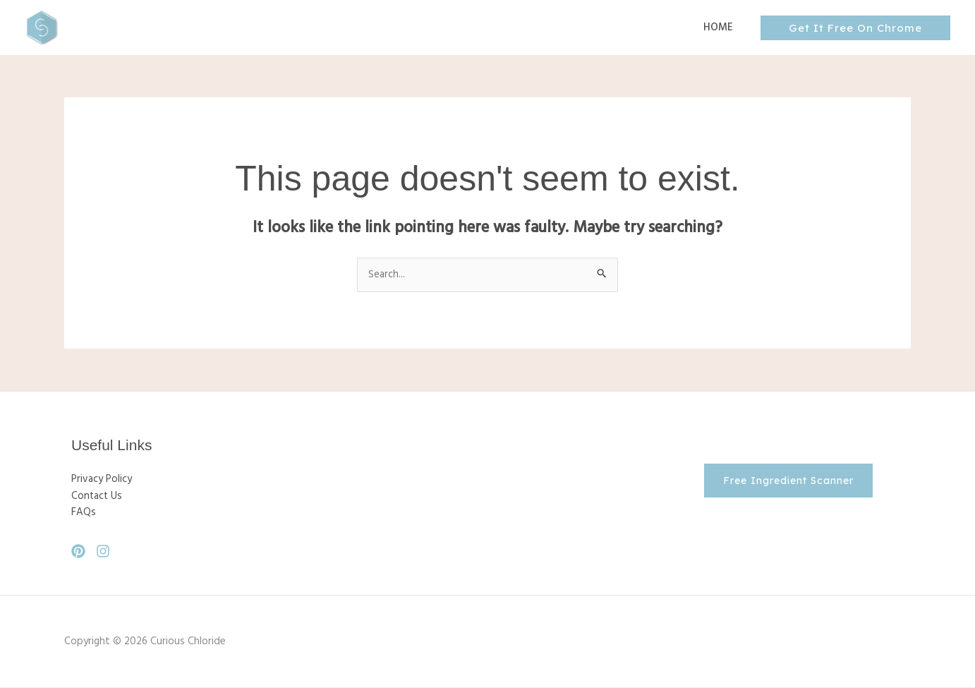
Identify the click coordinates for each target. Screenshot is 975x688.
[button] (855, 28)
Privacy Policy (101, 479)
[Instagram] (103, 552)
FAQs (83, 513)
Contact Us (97, 496)
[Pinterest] (78, 552)
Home (721, 27)
